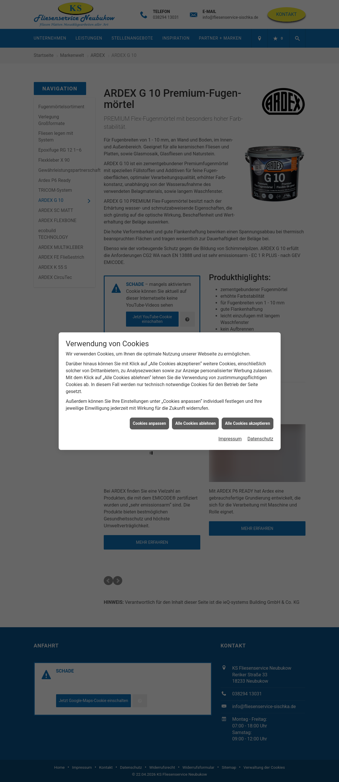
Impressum (230, 427)
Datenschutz (260, 427)
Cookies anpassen (149, 411)
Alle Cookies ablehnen (195, 411)
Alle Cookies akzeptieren (247, 411)
